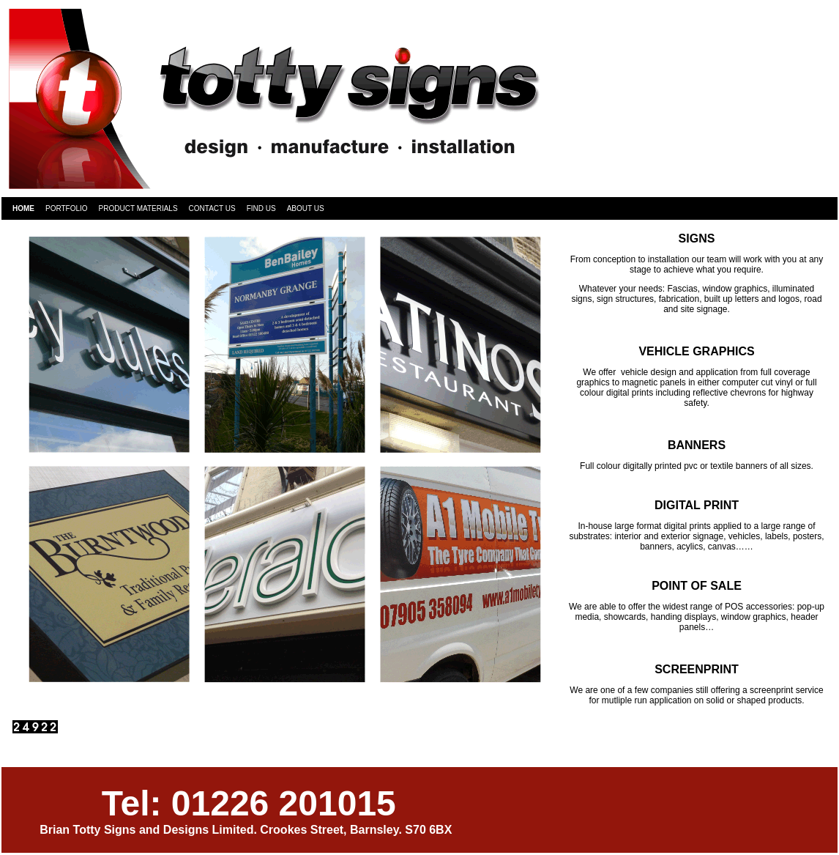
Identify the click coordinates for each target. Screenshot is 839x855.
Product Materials (138, 208)
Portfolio (66, 208)
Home (23, 208)
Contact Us (212, 208)
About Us (305, 208)
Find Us (261, 208)
